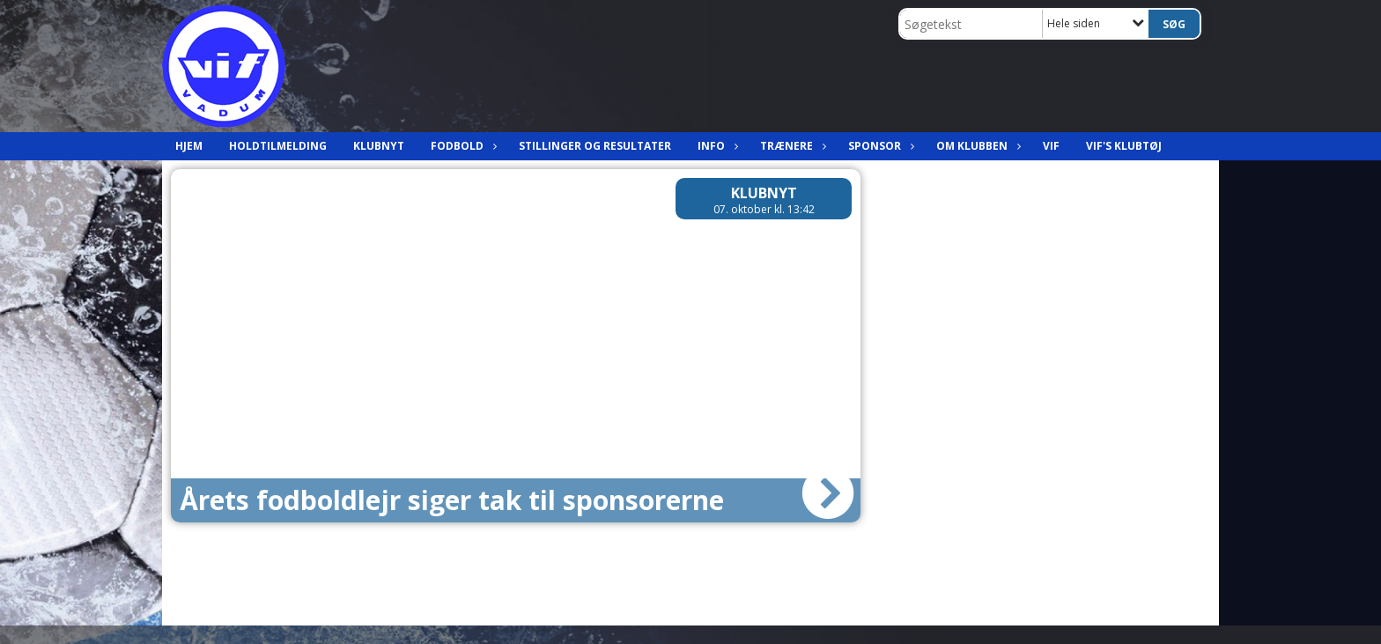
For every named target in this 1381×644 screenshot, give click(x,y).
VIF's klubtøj (1124, 145)
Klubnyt (378, 145)
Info (716, 145)
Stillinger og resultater (595, 145)
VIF (1051, 145)
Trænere (791, 145)
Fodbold (461, 145)
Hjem (189, 145)
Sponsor (879, 145)
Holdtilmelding (278, 145)
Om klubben (976, 145)
